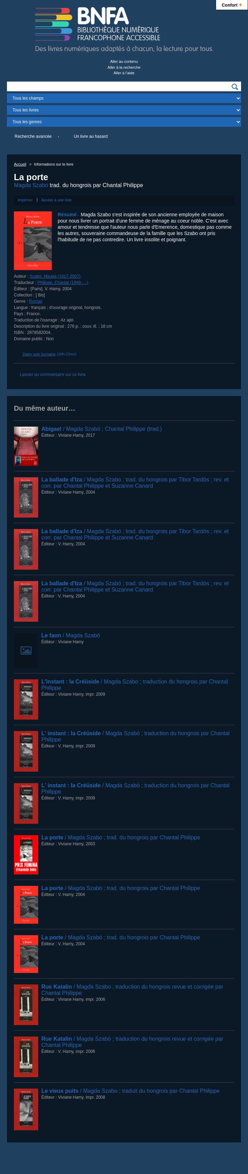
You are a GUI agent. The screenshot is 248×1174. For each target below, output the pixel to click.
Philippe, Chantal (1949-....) (63, 282)
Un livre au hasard (90, 136)
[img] (235, 87)
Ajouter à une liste (56, 200)
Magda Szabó (31, 185)
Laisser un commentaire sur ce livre (52, 374)
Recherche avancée (33, 136)
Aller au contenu (124, 61)
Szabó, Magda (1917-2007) (55, 276)
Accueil (20, 164)
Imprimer (25, 200)
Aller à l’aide (124, 73)
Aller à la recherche (124, 67)
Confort (232, 4)
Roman (35, 301)
